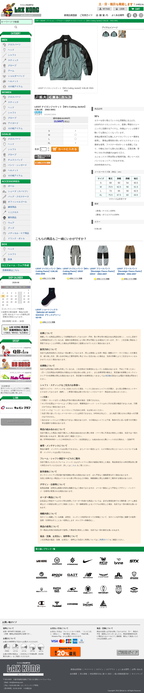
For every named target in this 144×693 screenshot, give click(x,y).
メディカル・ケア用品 (18, 233)
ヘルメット (13, 81)
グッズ (11, 228)
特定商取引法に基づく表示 (101, 674)
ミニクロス (13, 212)
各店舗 (108, 376)
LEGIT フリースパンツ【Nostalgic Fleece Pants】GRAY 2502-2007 (102, 271)
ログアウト (110, 669)
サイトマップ (137, 674)
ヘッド (11, 50)
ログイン (99, 669)
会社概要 (73, 674)
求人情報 (83, 674)
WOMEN (6, 92)
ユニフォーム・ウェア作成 (15, 265)
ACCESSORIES (10, 181)
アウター (60, 21)
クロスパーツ (14, 44)
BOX (4, 244)
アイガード (13, 123)
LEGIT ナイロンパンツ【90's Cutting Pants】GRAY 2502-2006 (75, 271)
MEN (4, 39)
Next (29, 282)
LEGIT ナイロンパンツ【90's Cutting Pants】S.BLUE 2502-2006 (48, 271)
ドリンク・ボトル (16, 238)
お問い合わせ (137, 669)
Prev (1, 282)
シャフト (12, 55)
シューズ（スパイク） (18, 191)
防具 (10, 259)
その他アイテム (15, 86)
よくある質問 (123, 669)
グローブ (12, 65)
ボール (11, 186)
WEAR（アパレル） (47, 21)
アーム (11, 70)
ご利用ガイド (103, 540)
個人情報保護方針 (121, 674)
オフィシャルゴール (17, 202)
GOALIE (6, 134)
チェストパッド (15, 160)
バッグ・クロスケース (18, 196)
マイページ (88, 669)
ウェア (11, 222)
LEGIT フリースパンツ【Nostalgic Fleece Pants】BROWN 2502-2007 (129, 271)
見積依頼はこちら (10, 270)
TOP (37, 21)
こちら (73, 465)
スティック (13, 60)
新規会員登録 (76, 669)
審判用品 (12, 217)
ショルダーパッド (16, 76)
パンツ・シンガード (17, 165)
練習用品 (12, 207)
